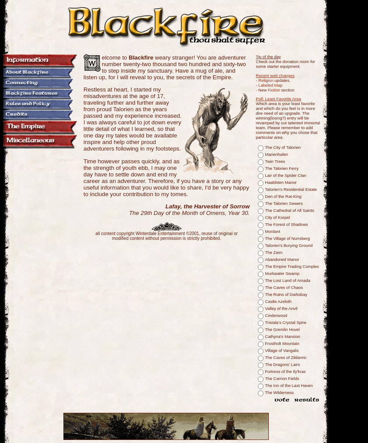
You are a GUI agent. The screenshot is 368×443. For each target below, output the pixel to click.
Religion (265, 80)
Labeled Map (270, 85)
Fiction (274, 90)
